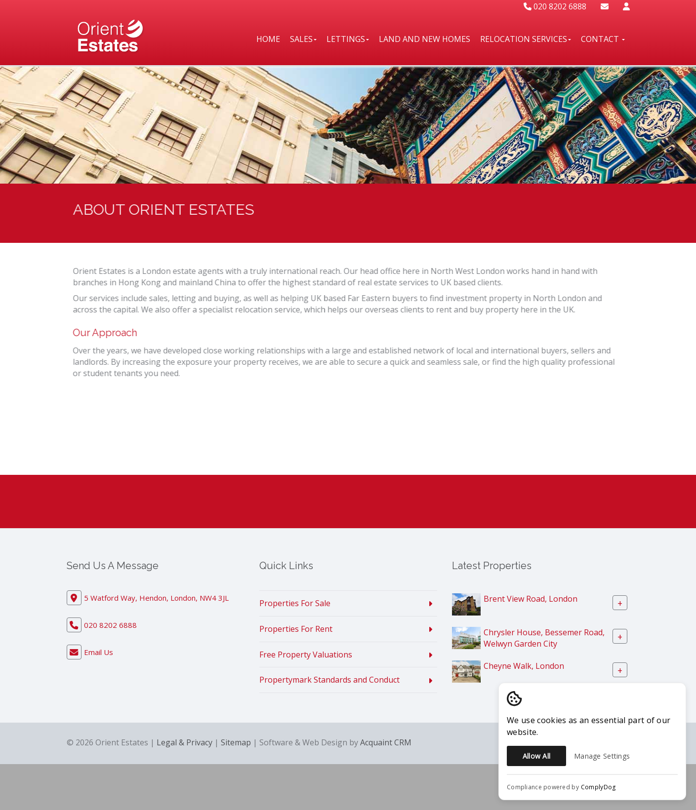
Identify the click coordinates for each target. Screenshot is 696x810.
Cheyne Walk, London (524, 665)
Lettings (348, 39)
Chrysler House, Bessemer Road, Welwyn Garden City (544, 638)
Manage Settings (602, 756)
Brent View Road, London (530, 598)
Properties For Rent (295, 628)
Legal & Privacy (184, 742)
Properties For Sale (294, 603)
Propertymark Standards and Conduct (329, 679)
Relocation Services (525, 39)
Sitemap (236, 742)
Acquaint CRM (385, 742)
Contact (603, 39)
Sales (303, 39)
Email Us (98, 652)
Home (268, 39)
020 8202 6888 (555, 6)
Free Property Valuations (305, 654)
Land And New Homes (424, 39)
